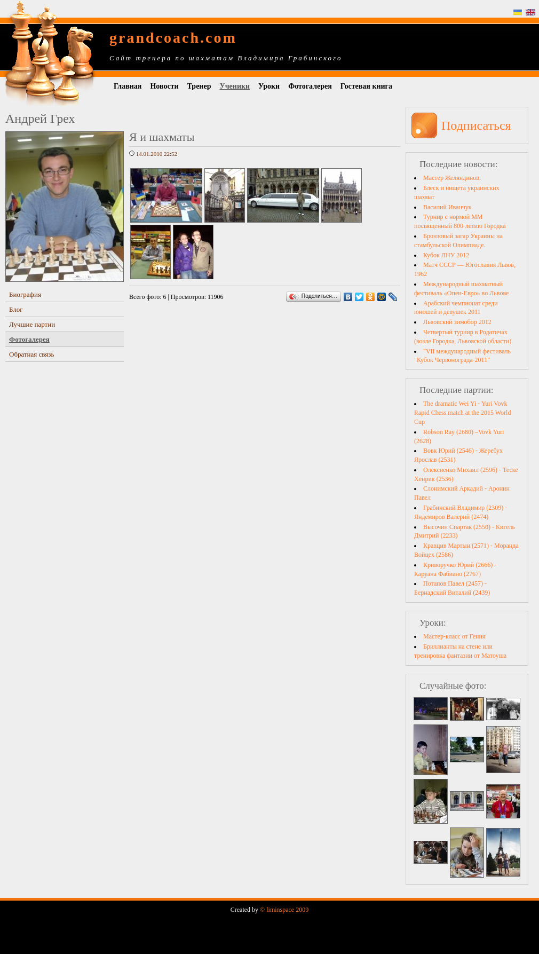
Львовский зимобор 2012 (457, 322)
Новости (164, 86)
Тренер (199, 86)
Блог (16, 309)
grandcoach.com (173, 37)
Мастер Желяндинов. (452, 178)
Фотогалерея (310, 86)
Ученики (234, 86)
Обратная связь (31, 354)
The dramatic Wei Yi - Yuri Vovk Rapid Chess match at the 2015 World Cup (462, 412)
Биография (25, 294)
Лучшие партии (32, 324)
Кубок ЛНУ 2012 (446, 255)
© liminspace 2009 (284, 909)
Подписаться (476, 125)
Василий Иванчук (447, 207)
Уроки (269, 86)
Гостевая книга (366, 86)
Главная (127, 86)
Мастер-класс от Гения (454, 636)
